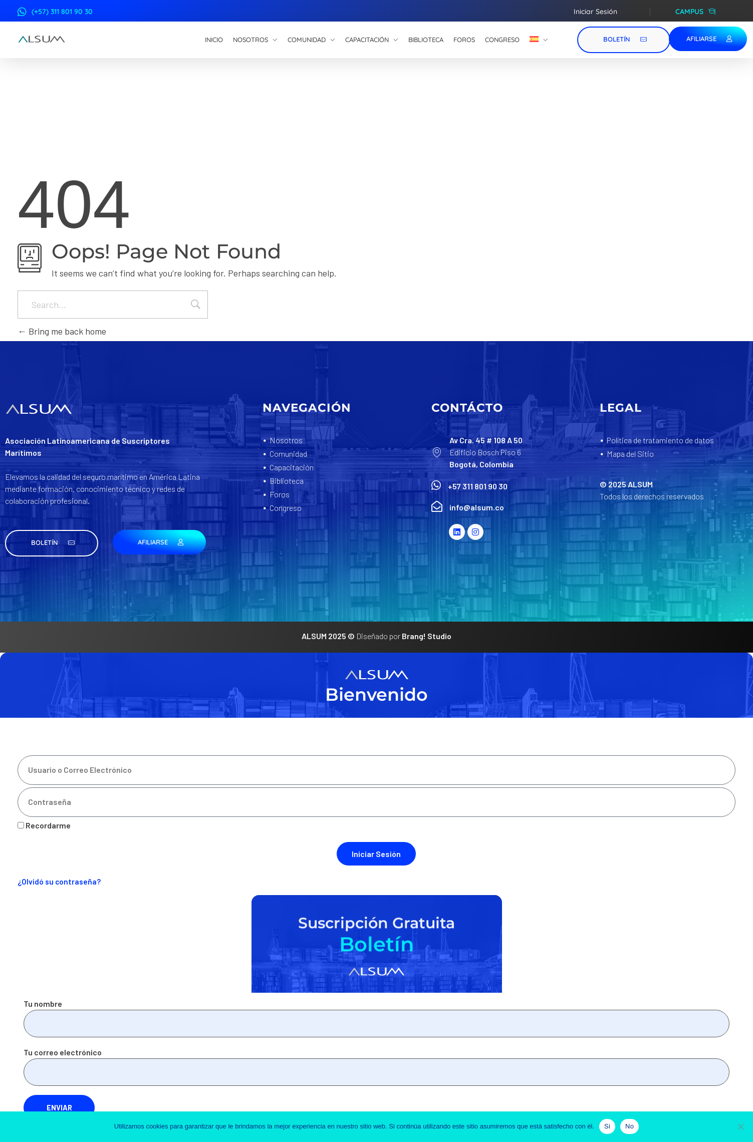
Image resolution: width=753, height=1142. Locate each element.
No (629, 1126)
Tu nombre (376, 1018)
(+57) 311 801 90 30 (62, 11)
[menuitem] (539, 40)
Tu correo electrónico (376, 1066)
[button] (51, 543)
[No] (740, 1126)
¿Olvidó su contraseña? (59, 881)
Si (607, 1126)
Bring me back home (62, 331)
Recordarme (44, 825)
